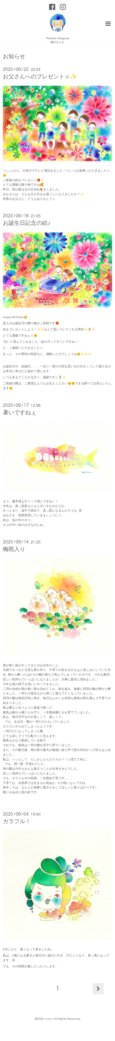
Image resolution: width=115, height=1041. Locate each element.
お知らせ (14, 56)
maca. (48, 1018)
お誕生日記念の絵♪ (26, 223)
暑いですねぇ (19, 413)
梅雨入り (14, 549)
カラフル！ (17, 821)
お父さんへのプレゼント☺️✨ (40, 77)
